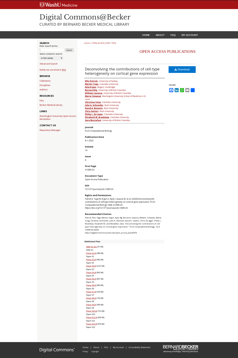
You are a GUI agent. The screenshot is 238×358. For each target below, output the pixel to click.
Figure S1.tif (91, 253)
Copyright (95, 351)
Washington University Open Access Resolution (58, 117)
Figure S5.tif (91, 279)
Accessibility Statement (139, 347)
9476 (114, 43)
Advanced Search (49, 63)
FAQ (42, 100)
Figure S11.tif (91, 317)
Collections (45, 80)
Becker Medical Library (51, 104)
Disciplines (45, 85)
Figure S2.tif (91, 260)
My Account (118, 347)
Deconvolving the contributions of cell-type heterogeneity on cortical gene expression (122, 71)
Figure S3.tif (91, 266)
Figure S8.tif (91, 298)
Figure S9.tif (91, 305)
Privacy (85, 351)
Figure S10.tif (91, 311)
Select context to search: (51, 53)
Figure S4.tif (91, 273)
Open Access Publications (168, 51)
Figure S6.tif (91, 285)
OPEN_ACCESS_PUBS (101, 43)
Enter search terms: (49, 46)
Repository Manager (50, 130)
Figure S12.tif (91, 324)
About (96, 347)
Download (182, 69)
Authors (44, 89)
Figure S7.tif (91, 292)
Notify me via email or (53, 69)
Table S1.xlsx (91, 247)
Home (87, 43)
